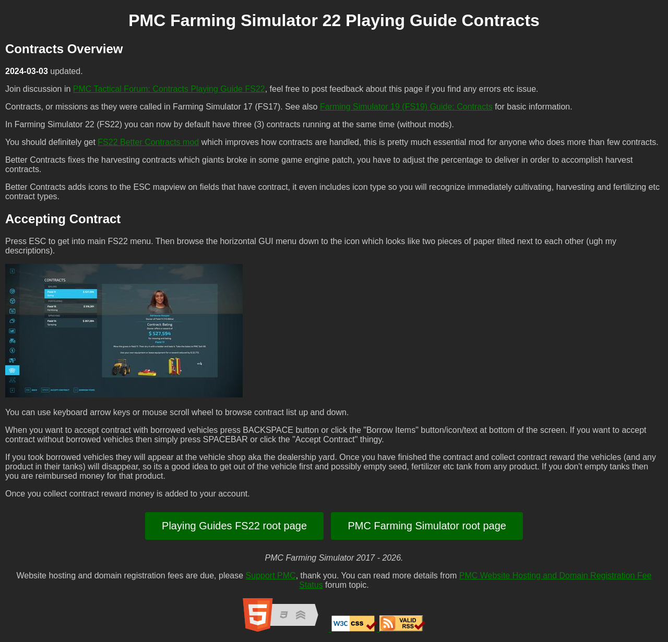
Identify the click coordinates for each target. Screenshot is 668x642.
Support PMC (271, 575)
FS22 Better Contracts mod (148, 142)
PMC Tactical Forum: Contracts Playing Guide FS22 (169, 88)
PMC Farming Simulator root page (427, 525)
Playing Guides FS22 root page (234, 525)
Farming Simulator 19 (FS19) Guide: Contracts (406, 106)
